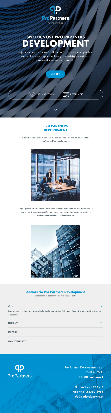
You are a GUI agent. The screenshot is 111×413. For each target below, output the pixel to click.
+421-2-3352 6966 (91, 393)
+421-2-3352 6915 (91, 388)
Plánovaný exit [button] (55, 342)
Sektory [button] (55, 333)
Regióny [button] (55, 324)
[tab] (55, 308)
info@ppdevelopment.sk (88, 398)
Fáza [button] (55, 307)
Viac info (55, 74)
